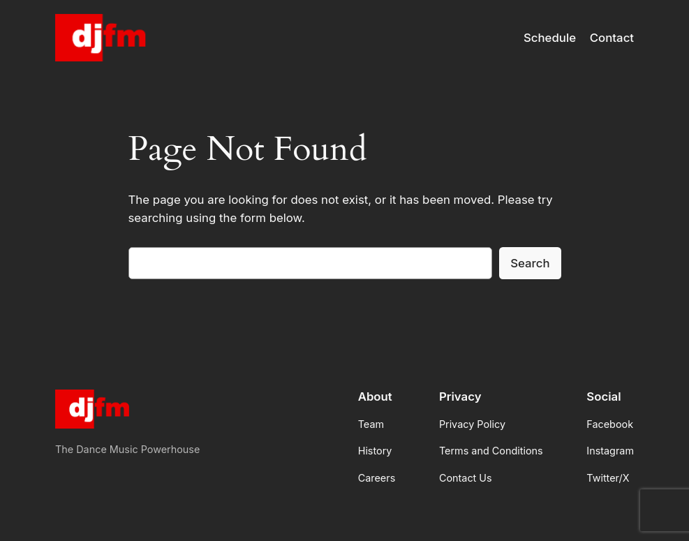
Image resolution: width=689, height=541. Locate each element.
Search (529, 263)
